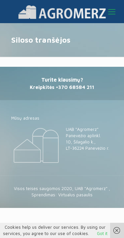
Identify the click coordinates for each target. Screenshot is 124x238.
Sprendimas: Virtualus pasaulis (62, 194)
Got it (102, 233)
